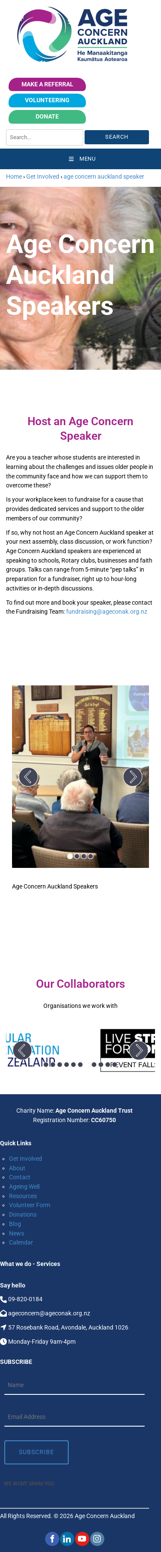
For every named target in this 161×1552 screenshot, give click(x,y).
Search (116, 137)
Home (14, 176)
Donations (22, 1214)
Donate (76, 114)
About (17, 1168)
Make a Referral (47, 82)
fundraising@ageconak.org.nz (106, 611)
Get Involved (42, 176)
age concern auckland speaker (104, 176)
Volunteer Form (29, 1205)
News (16, 1233)
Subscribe (36, 1452)
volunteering (69, 97)
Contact (19, 1177)
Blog (15, 1223)
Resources (23, 1196)
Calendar (21, 1242)
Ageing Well (24, 1186)
